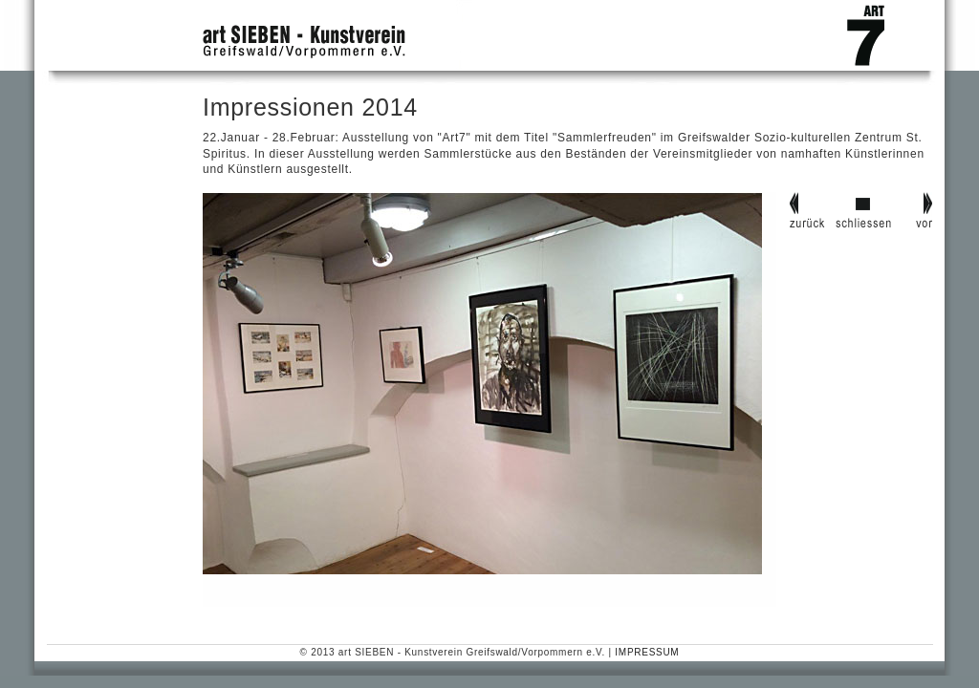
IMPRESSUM (647, 652)
